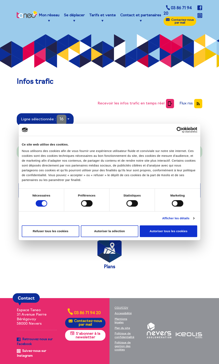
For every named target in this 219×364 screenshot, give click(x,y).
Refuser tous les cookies (50, 231)
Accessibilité (123, 313)
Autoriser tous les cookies (169, 231)
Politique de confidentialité (124, 335)
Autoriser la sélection (109, 231)
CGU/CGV (121, 308)
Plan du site (122, 328)
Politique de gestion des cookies (123, 346)
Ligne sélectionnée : (43, 120)
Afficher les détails (175, 218)
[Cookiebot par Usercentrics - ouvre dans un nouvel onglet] (179, 130)
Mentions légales (121, 321)
